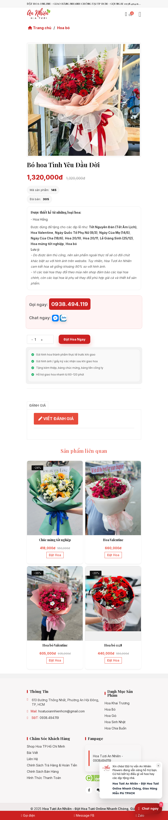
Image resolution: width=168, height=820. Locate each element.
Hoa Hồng (40, 219)
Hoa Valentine (42, 232)
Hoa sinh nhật (115, 722)
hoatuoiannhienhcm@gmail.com (61, 711)
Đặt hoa (55, 555)
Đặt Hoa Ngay (74, 339)
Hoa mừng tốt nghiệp (47, 244)
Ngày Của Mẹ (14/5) (114, 232)
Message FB (84, 815)
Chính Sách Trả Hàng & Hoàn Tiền (52, 765)
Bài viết (32, 752)
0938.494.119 (49, 717)
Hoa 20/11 (90, 238)
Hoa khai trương (117, 703)
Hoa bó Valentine (55, 645)
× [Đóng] (158, 766)
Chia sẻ (34, 396)
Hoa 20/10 (73, 238)
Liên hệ (32, 759)
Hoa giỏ (110, 715)
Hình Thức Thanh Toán (44, 777)
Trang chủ (39, 28)
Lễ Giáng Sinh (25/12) (116, 238)
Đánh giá (37, 405)
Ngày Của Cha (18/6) (47, 238)
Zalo (140, 815)
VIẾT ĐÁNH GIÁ (56, 418)
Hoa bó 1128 (113, 645)
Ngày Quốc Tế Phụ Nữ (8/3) (76, 232)
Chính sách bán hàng (43, 771)
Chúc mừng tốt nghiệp (55, 540)
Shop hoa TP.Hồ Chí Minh (46, 746)
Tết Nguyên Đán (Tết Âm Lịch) (112, 227)
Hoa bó (63, 28)
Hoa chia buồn (115, 728)
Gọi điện (28, 815)
